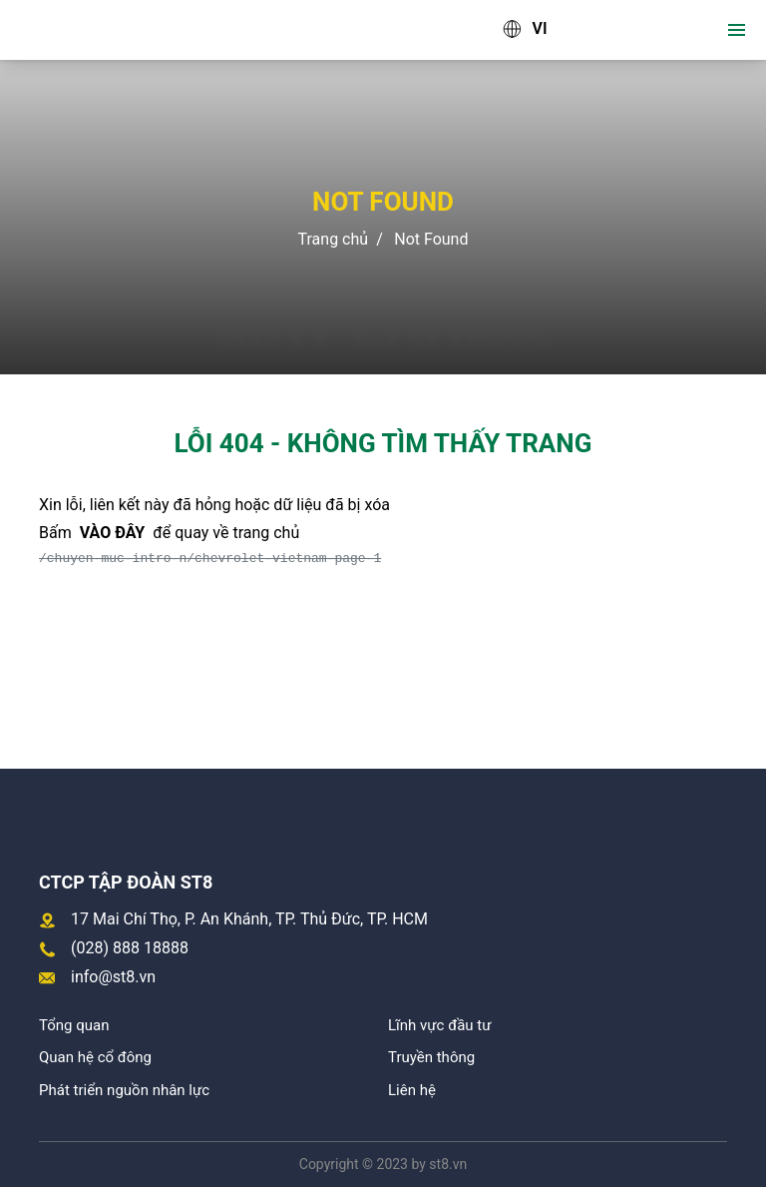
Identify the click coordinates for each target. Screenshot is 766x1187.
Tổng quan (74, 1025)
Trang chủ (333, 239)
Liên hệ (412, 1090)
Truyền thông (431, 1057)
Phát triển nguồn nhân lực (124, 1090)
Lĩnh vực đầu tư (439, 1025)
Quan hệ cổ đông (95, 1057)
